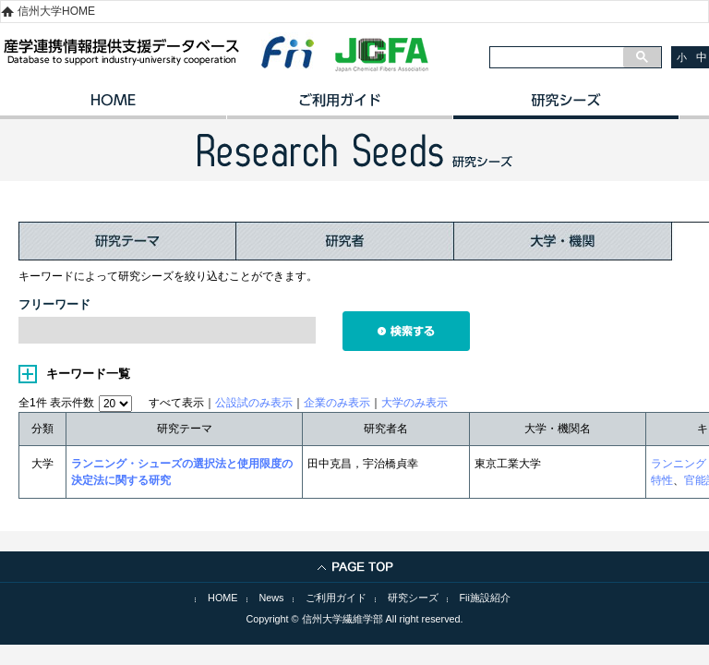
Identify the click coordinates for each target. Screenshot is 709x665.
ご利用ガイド (339, 106)
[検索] (556, 57)
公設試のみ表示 (254, 402)
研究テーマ (127, 241)
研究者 (345, 241)
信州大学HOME (56, 11)
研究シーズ (565, 106)
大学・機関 (563, 241)
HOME (113, 106)
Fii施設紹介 (485, 597)
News (271, 597)
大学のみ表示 (414, 402)
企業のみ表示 (337, 402)
